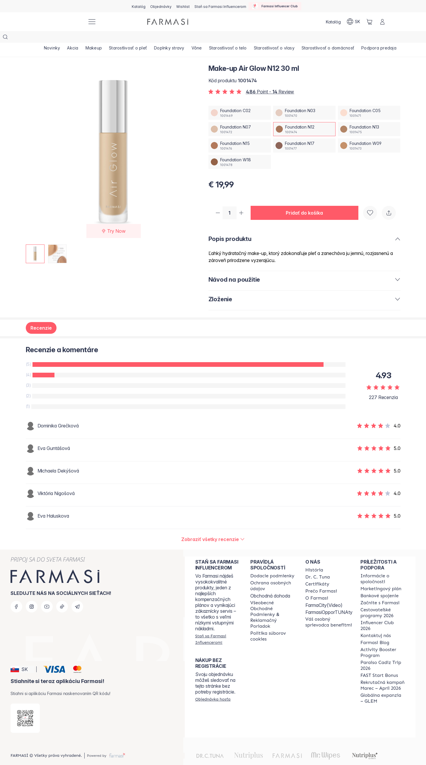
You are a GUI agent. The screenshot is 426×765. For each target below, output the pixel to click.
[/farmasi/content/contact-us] (375, 624)
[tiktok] (62, 595)
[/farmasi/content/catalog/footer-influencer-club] (382, 614)
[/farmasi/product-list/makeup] (96, 38)
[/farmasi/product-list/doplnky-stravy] (174, 38)
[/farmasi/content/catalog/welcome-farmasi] (329, 611)
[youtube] (47, 595)
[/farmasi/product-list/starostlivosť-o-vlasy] (283, 38)
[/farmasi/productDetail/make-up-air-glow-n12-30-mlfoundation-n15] (239, 134)
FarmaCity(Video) (324, 594)
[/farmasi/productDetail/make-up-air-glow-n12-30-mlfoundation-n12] (304, 117)
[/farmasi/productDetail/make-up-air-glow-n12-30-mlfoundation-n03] (304, 101)
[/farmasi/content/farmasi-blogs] (374, 631)
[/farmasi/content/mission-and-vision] (317, 566)
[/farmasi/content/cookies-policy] (272, 625)
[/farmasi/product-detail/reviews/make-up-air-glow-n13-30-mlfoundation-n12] (213, 528)
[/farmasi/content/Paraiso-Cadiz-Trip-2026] (382, 654)
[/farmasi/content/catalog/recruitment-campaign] (382, 674)
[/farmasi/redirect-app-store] (25, 707)
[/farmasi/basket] (369, 21)
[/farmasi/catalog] (138, 6)
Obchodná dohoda (270, 585)
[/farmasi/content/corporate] (382, 568)
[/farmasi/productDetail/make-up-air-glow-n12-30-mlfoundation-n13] (369, 117)
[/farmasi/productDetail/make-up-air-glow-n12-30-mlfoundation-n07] (239, 117)
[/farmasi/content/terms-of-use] (272, 603)
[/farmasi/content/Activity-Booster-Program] (382, 641)
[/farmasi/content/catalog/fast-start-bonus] (379, 664)
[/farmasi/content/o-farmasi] (316, 587)
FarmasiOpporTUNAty (329, 601)
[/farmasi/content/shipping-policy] (272, 565)
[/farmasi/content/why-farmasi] (321, 580)
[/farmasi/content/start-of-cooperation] (380, 592)
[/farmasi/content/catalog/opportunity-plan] (380, 578)
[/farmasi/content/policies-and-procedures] (272, 575)
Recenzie (41, 317)
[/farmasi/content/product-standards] (317, 573)
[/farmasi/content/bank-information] (379, 585)
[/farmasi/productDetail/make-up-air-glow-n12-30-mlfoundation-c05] (369, 101)
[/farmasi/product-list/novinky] (52, 38)
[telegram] (77, 595)
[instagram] (31, 595)
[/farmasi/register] (161, 6)
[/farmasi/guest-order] (213, 688)
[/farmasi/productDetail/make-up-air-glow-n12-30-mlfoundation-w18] (239, 150)
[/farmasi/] (60, 21)
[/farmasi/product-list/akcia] (74, 38)
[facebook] (16, 595)
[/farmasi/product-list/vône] (203, 38)
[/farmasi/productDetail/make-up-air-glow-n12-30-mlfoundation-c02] (239, 101)
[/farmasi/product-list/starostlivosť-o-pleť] (132, 38)
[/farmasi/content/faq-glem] (382, 687)
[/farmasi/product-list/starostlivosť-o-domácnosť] (337, 38)
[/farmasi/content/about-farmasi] (314, 559)
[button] (307, 201)
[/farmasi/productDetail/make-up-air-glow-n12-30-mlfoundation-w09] (369, 134)
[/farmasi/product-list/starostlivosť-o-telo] (236, 38)
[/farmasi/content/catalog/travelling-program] (382, 601)
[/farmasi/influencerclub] (275, 6)
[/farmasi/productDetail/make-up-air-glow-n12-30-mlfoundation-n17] (304, 134)
